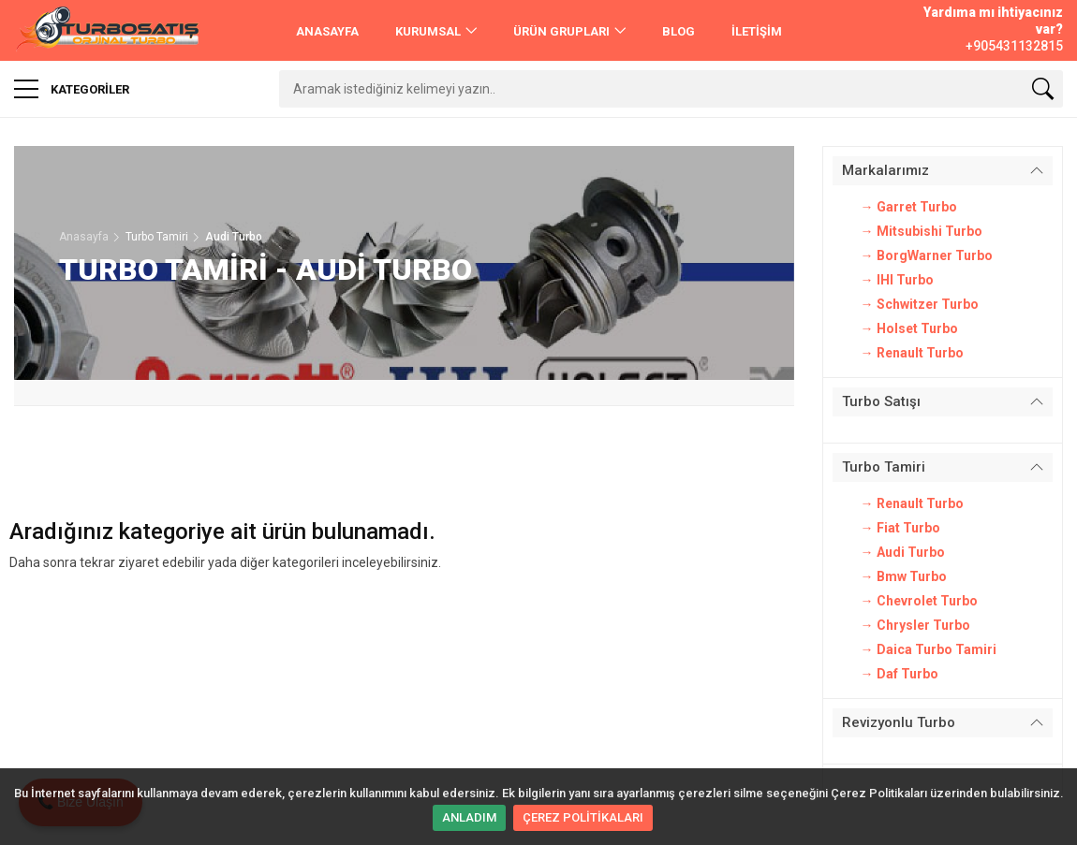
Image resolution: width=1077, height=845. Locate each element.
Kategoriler (71, 89)
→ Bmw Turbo (904, 576)
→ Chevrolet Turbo (919, 600)
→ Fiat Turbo (900, 527)
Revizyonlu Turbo (898, 722)
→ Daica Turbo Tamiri (928, 649)
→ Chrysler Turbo (915, 625)
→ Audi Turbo (903, 552)
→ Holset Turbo (909, 328)
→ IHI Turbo (897, 279)
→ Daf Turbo (899, 673)
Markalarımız (885, 170)
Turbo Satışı (881, 401)
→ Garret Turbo (909, 206)
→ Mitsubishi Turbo (921, 231)
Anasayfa (84, 236)
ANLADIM (469, 817)
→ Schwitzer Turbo (920, 304)
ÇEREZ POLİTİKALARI (583, 817)
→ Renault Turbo (912, 352)
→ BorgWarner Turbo (927, 255)
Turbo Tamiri (883, 467)
